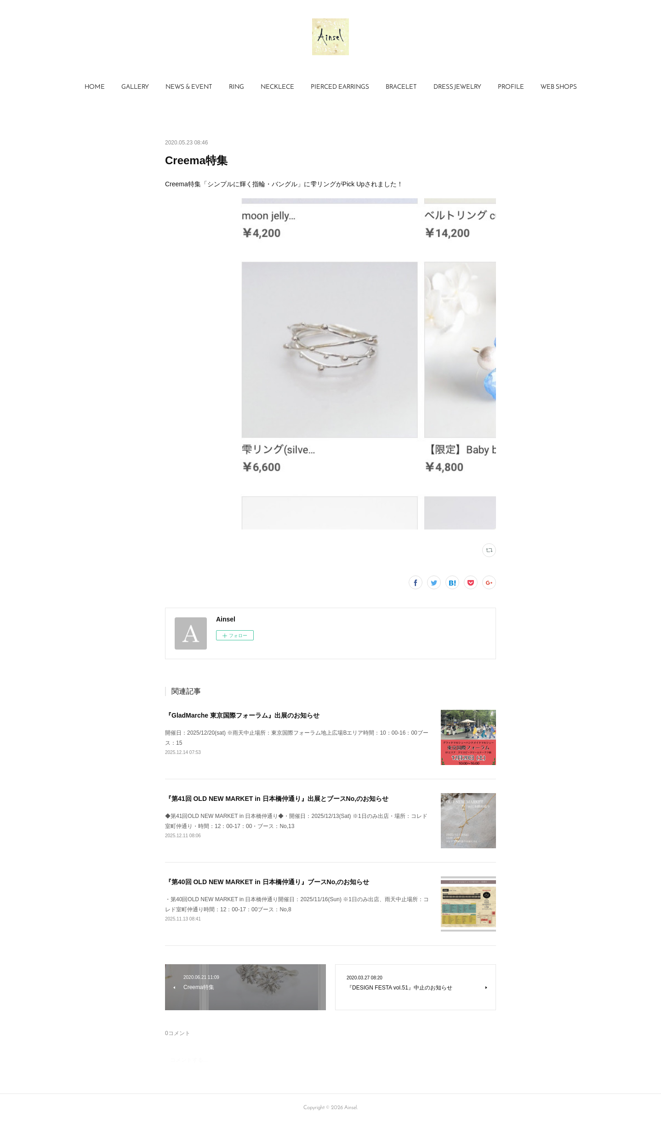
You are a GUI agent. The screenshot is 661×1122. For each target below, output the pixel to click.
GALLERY (135, 87)
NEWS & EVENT (188, 87)
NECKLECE (277, 87)
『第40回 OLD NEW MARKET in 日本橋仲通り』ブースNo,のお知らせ (267, 882)
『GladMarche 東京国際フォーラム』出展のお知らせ (242, 715)
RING (236, 87)
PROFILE (511, 87)
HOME (95, 87)
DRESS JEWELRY (457, 87)
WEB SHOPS (559, 87)
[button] (95, 87)
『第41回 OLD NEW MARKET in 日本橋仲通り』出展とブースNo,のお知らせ (276, 798)
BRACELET (401, 87)
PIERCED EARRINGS (340, 87)
